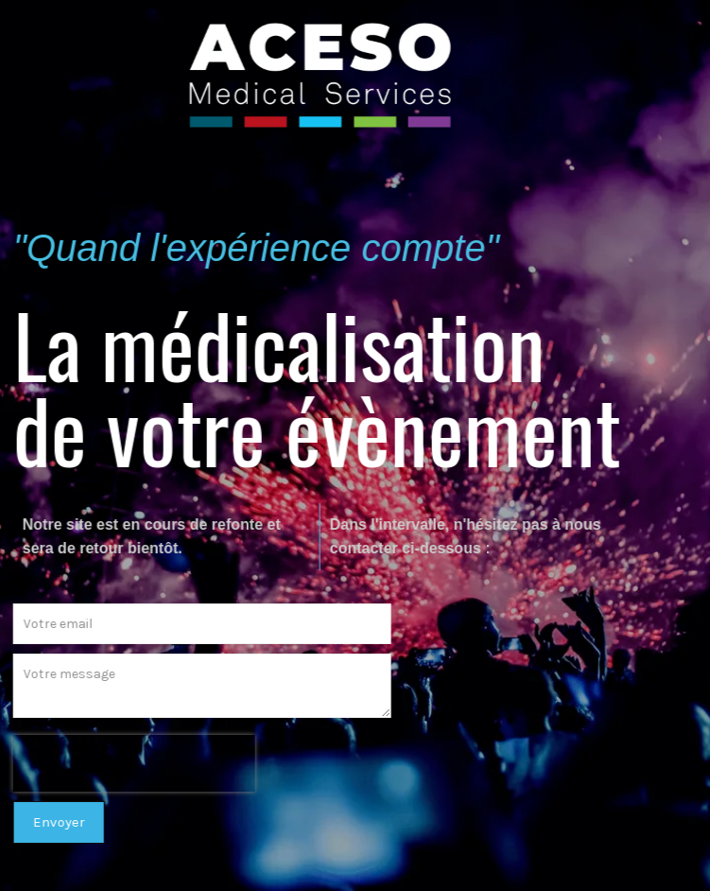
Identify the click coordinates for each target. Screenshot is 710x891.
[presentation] (126, 763)
